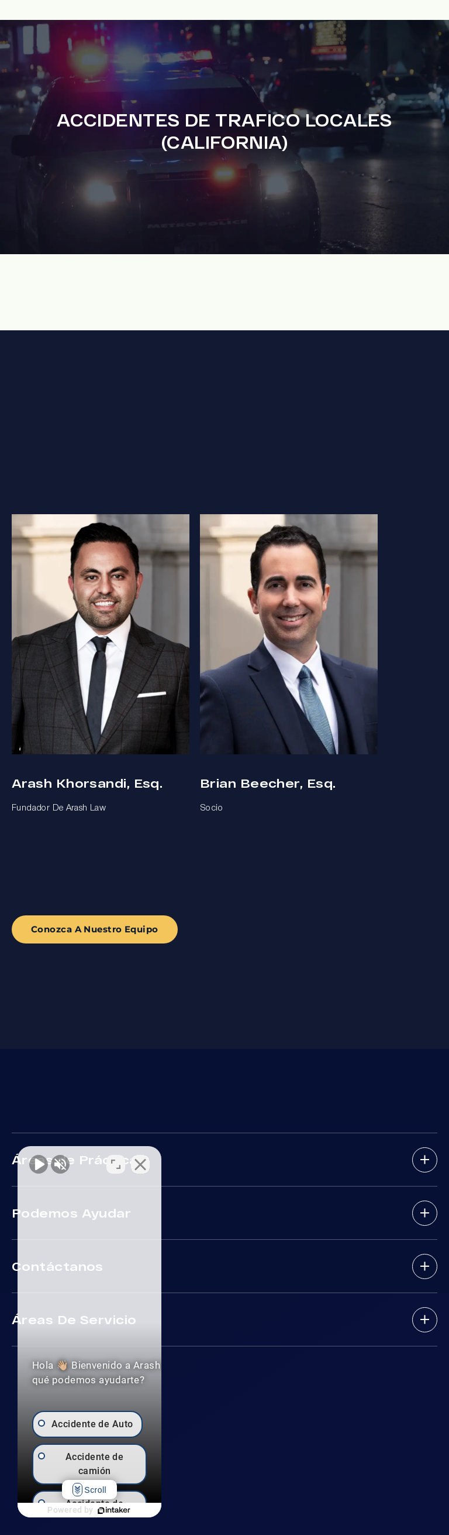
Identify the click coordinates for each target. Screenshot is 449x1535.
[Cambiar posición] (182, 1160)
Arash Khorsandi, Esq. (87, 782)
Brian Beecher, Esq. (268, 782)
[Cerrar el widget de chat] (207, 1160)
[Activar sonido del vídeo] (38, 1160)
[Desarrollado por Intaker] (147, 1510)
